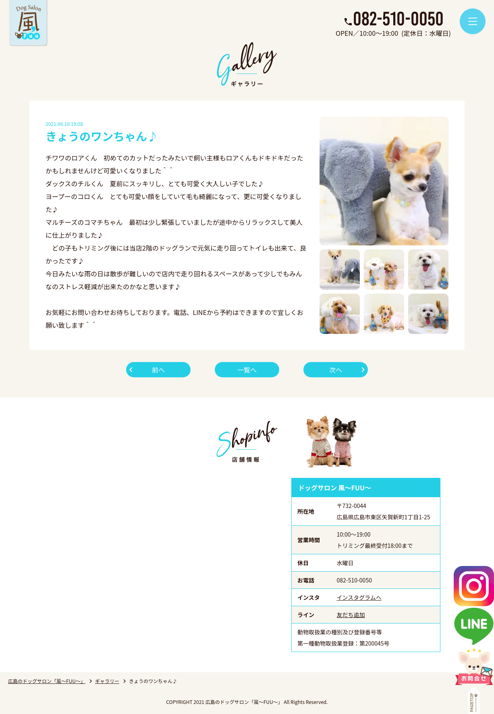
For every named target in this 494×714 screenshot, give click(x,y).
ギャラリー (107, 680)
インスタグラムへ (359, 597)
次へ (335, 369)
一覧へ (247, 369)
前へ (158, 369)
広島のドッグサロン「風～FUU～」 (46, 680)
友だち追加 (351, 615)
